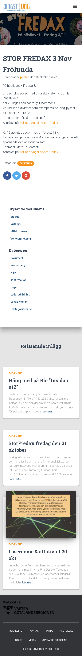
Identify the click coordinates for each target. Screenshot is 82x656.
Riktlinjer (15, 224)
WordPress (52, 648)
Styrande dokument (54, 640)
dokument (16, 258)
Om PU (49, 631)
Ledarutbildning (20, 294)
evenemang (26, 163)
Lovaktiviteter (18, 301)
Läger (14, 287)
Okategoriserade (21, 309)
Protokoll (66, 631)
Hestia (27, 648)
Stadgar (15, 216)
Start (18, 640)
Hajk (13, 272)
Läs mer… (48, 411)
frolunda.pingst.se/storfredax (38, 123)
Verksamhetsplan (21, 238)
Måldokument (19, 231)
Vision (32, 640)
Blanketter (16, 631)
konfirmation (18, 280)
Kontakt (35, 631)
